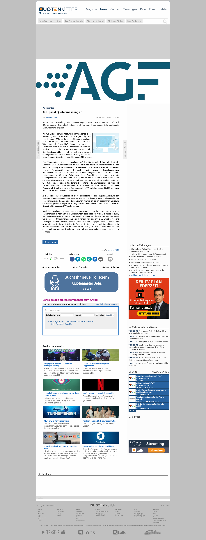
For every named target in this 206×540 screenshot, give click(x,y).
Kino (143, 9)
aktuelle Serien (128, 525)
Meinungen (130, 9)
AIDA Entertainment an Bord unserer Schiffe (142, 385)
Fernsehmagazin (60, 525)
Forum (153, 9)
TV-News (79, 511)
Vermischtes (80, 513)
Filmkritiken (69, 525)
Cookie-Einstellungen (159, 520)
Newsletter (41, 513)
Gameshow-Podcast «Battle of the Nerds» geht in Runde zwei (147, 332)
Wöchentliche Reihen (101, 511)
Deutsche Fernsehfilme (151, 525)
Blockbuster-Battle (139, 517)
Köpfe (78, 519)
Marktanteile (99, 513)
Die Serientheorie (74, 21)
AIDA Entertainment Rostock (147, 392)
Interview (60, 515)
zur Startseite (80, 267)
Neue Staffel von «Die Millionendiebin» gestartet (148, 364)
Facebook (41, 519)
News (103, 9)
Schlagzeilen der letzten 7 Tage (143, 275)
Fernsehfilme (119, 525)
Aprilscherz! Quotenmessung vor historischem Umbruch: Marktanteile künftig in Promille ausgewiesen (146, 347)
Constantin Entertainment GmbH (146, 399)
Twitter (40, 521)
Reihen (59, 513)
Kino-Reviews (119, 515)
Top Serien (162, 525)
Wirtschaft (79, 515)
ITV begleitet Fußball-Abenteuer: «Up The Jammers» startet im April (147, 250)
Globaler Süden (115, 21)
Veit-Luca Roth (51, 117)
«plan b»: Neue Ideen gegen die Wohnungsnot (148, 254)
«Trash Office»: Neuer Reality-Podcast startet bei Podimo (149, 337)
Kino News (43, 525)
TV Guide (103, 525)
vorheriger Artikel (51, 267)
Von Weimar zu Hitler (50, 21)
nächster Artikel (110, 267)
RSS (39, 511)
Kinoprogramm (138, 525)
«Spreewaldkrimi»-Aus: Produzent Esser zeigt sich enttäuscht (147, 353)
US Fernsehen (78, 525)
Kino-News (137, 511)
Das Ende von (134, 21)
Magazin (91, 9)
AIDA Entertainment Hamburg (145, 378)
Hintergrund (60, 511)
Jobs (154, 513)
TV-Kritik (117, 513)
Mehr (163, 9)
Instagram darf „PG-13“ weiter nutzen (148, 342)
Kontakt (155, 515)
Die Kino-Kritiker (138, 513)
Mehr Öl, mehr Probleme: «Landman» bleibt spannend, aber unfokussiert (147, 271)
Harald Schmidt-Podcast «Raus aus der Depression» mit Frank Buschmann (148, 359)
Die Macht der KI (95, 21)
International (80, 517)
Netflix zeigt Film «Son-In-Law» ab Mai (146, 256)
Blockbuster (110, 525)
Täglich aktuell (100, 515)
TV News (86, 525)
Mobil (39, 515)
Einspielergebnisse (139, 515)
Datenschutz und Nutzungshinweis (158, 517)
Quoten (115, 9)
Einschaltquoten (95, 525)
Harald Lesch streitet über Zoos (143, 259)
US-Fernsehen (80, 521)
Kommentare (50, 242)
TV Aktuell (51, 525)
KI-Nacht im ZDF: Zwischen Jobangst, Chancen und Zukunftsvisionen (149, 266)
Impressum (156, 522)
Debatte (117, 511)
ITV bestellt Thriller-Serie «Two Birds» (145, 262)
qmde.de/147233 (113, 250)
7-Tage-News (42, 517)
